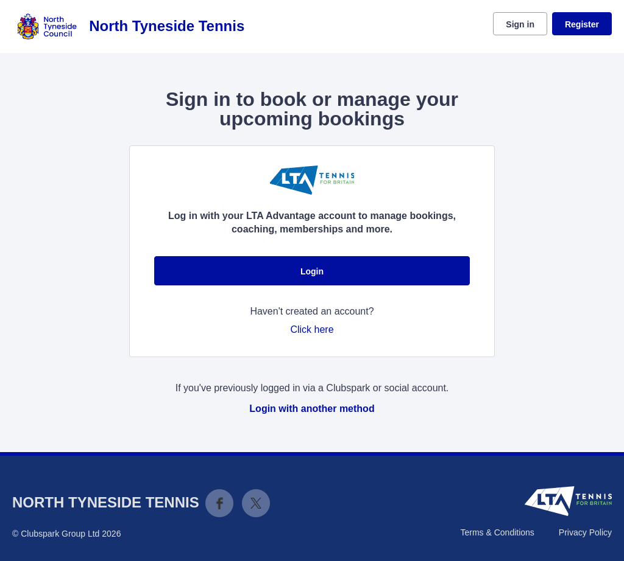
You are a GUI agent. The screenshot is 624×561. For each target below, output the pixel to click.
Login (312, 271)
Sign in (520, 24)
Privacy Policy (585, 532)
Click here (311, 329)
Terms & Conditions (497, 532)
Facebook (219, 503)
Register (582, 24)
